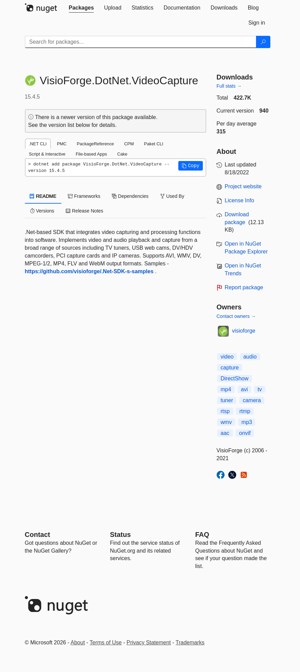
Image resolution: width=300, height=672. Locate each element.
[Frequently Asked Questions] (202, 534)
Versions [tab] (42, 210)
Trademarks (190, 642)
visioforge (243, 331)
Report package (244, 287)
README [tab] (43, 196)
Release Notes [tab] (84, 210)
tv (259, 389)
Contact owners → (236, 316)
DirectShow (235, 378)
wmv (226, 422)
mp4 (226, 389)
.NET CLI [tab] (38, 143)
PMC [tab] (61, 143)
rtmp (244, 411)
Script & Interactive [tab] (47, 154)
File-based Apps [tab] (91, 154)
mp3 (246, 422)
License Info (239, 200)
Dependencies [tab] (130, 196)
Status (120, 534)
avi (244, 389)
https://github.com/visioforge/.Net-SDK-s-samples (89, 271)
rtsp (225, 411)
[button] (190, 166)
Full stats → (229, 86)
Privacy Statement (148, 642)
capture (230, 367)
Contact (37, 534)
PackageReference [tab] (95, 143)
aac (225, 433)
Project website (243, 186)
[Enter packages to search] (140, 42)
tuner (227, 400)
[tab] (81, 7)
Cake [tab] (122, 154)
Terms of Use (106, 642)
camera (252, 400)
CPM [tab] (129, 143)
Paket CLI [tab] (153, 143)
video (227, 357)
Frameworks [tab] (84, 196)
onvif (245, 433)
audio (250, 357)
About (78, 642)
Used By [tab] (172, 196)
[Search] (263, 42)
